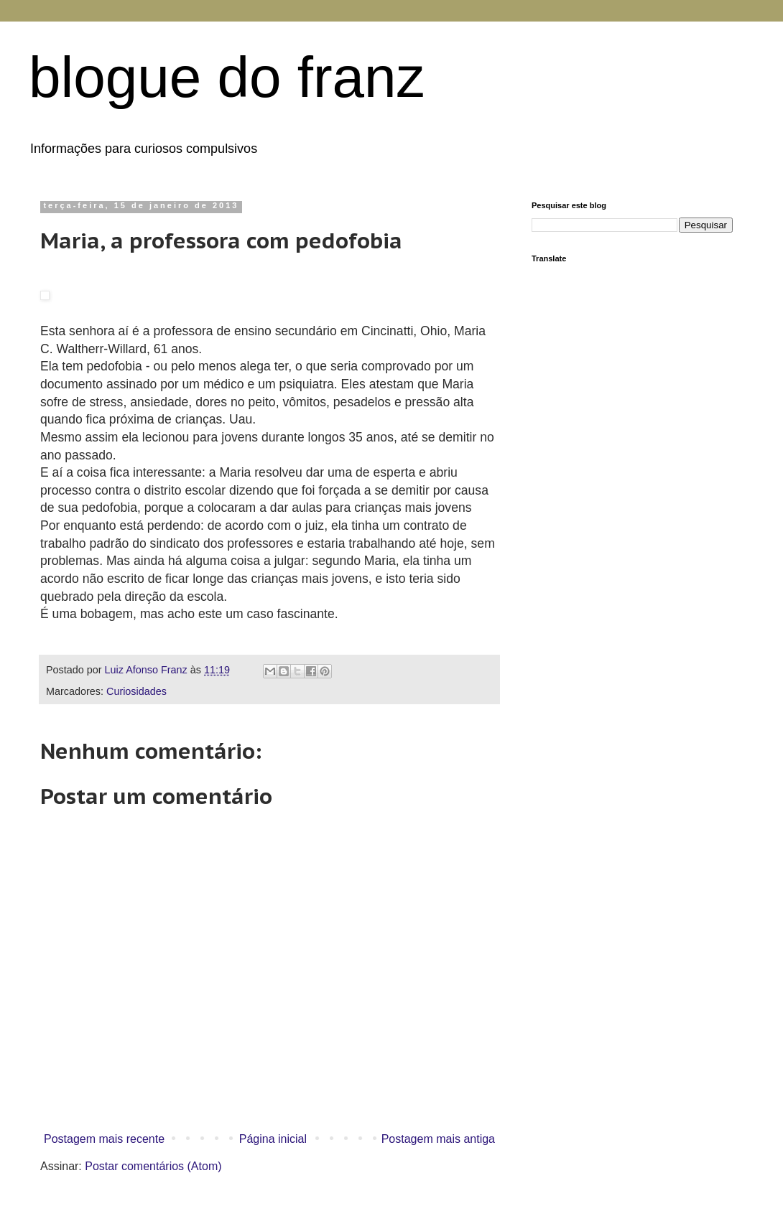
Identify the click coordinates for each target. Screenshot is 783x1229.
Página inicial (273, 1139)
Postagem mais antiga (438, 1139)
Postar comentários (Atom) (153, 1166)
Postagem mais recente (104, 1139)
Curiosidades (136, 691)
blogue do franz (227, 77)
